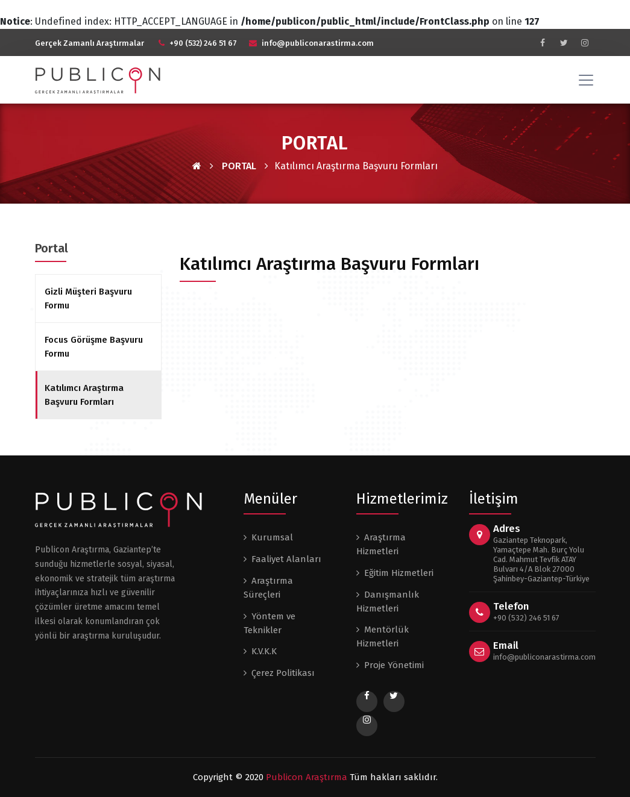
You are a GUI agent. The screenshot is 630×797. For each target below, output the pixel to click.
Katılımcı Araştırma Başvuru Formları (84, 395)
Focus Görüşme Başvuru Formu (94, 346)
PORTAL (239, 166)
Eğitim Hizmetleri (398, 572)
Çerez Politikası (283, 672)
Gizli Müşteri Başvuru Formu (88, 298)
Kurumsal (272, 537)
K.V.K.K (264, 651)
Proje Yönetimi (394, 665)
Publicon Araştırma (306, 777)
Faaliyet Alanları (286, 559)
